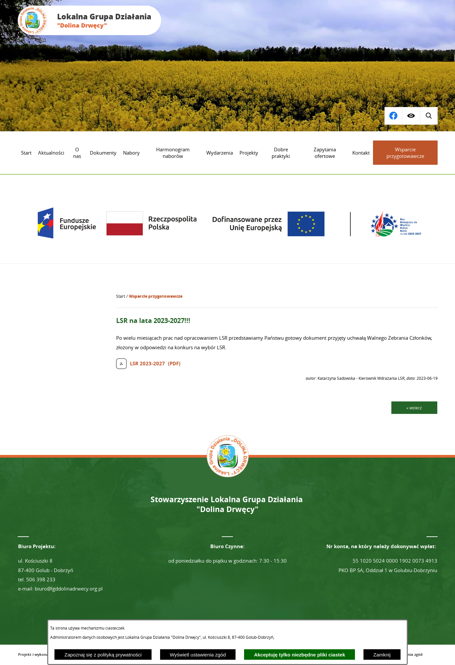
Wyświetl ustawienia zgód (198, 654)
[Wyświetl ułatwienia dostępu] (411, 116)
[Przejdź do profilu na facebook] (429, 116)
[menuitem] (26, 152)
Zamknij (382, 654)
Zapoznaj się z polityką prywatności (102, 654)
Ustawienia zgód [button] (408, 654)
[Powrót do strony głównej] (120, 296)
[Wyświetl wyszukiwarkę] (393, 116)
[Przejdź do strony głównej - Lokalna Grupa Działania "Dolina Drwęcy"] (89, 20)
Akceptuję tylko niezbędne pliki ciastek (299, 654)
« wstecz (414, 407)
